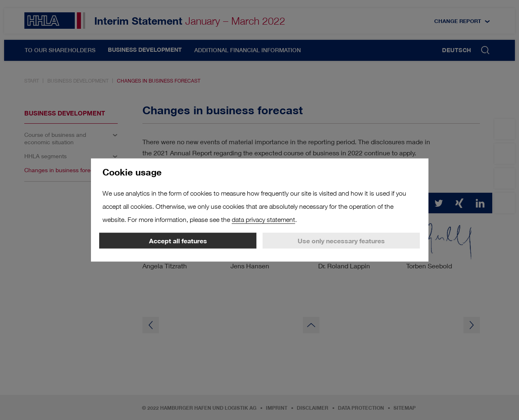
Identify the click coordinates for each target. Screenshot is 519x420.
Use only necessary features (341, 241)
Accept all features (178, 241)
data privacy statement (263, 220)
